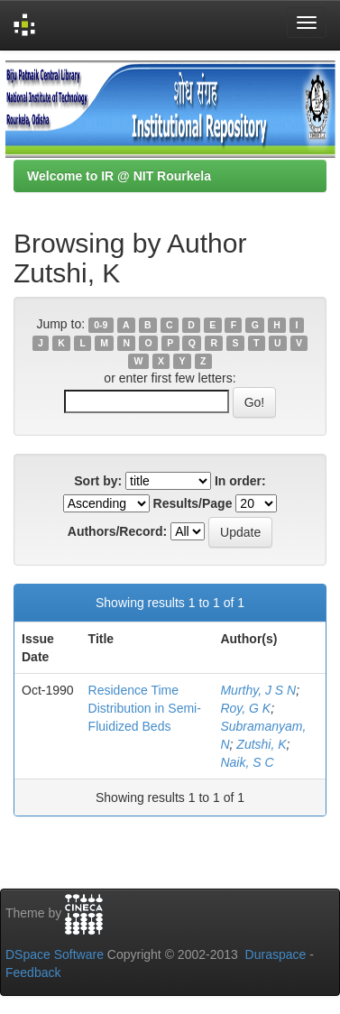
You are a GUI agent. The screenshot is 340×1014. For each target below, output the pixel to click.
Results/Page (193, 503)
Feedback (32, 972)
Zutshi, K (261, 744)
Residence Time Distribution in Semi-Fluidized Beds (144, 708)
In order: (240, 481)
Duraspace (276, 954)
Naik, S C (246, 762)
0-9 (100, 324)
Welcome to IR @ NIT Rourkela (119, 176)
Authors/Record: (117, 531)
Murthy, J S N (258, 690)
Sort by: (98, 481)
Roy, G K (245, 708)
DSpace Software (54, 954)
